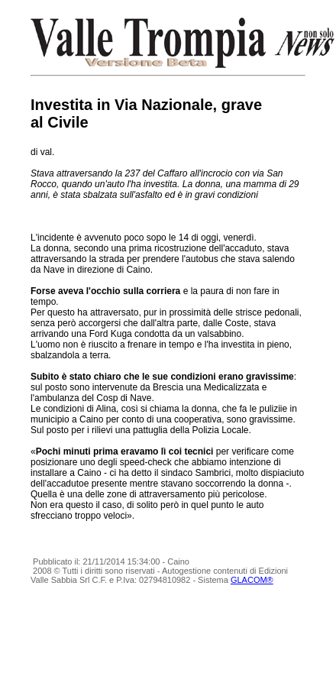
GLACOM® (252, 579)
